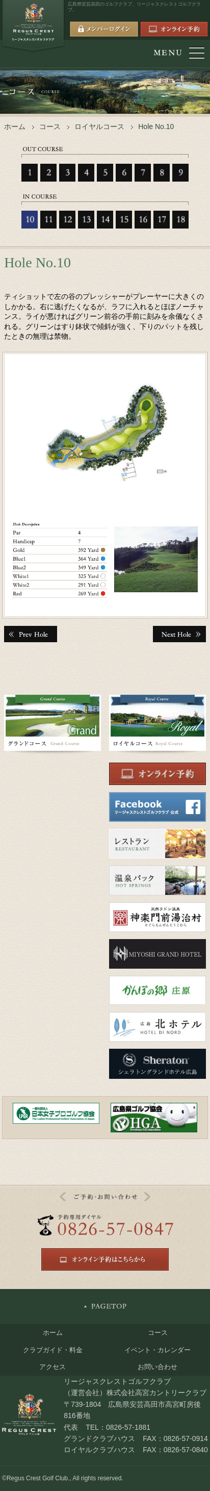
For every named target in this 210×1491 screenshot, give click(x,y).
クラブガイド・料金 (53, 1350)
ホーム (14, 126)
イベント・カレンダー (157, 1350)
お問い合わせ (157, 1367)
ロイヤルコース (99, 126)
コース (50, 126)
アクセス (52, 1367)
